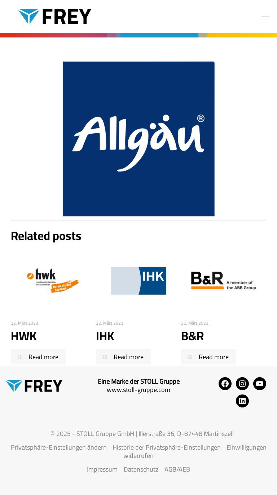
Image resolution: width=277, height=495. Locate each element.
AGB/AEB (177, 469)
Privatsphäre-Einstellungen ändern (59, 447)
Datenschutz (141, 469)
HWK (23, 336)
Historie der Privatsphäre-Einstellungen (167, 447)
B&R (192, 336)
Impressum (102, 469)
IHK (105, 336)
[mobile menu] (265, 16)
